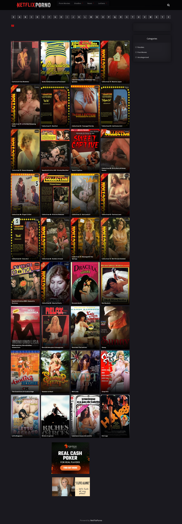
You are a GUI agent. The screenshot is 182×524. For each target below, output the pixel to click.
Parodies (141, 47)
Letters (92, 5)
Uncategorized (143, 57)
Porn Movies (55, 5)
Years (80, 5)
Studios (68, 5)
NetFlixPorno (96, 520)
